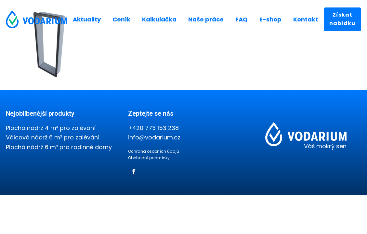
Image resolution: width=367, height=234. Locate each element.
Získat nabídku (342, 19)
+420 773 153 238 (153, 128)
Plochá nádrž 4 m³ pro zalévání (51, 128)
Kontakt (305, 19)
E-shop (270, 19)
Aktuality (87, 19)
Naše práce (206, 19)
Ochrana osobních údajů (153, 151)
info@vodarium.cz (154, 137)
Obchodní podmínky (149, 158)
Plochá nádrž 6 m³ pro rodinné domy (59, 147)
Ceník (121, 19)
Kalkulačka (159, 19)
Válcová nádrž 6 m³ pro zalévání (52, 137)
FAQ (241, 19)
